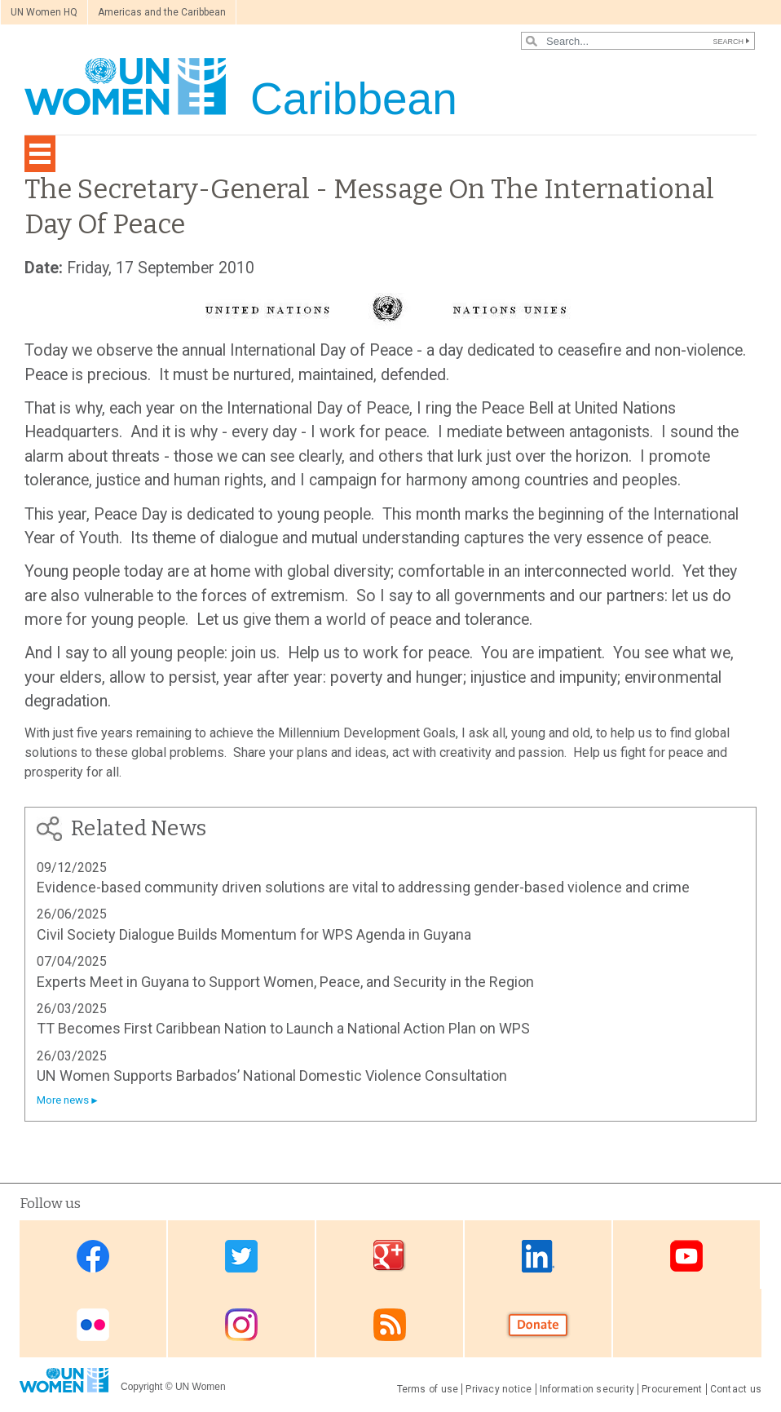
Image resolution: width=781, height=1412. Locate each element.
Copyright (141, 1386)
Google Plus (389, 1256)
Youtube (686, 1256)
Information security (587, 1389)
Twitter (241, 1256)
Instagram (241, 1324)
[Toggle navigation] (39, 153)
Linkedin (538, 1256)
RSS (389, 1324)
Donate (538, 1324)
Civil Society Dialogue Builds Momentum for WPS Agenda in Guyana (254, 934)
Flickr (93, 1324)
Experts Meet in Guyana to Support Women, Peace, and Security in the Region (285, 981)
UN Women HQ (44, 12)
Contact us (735, 1389)
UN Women (200, 1386)
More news (63, 1100)
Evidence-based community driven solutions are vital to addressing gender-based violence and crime (363, 887)
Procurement (672, 1389)
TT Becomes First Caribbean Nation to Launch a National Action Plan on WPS (283, 1028)
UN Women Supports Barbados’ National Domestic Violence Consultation (272, 1075)
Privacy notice (499, 1389)
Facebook (93, 1256)
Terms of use (428, 1389)
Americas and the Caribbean (162, 12)
